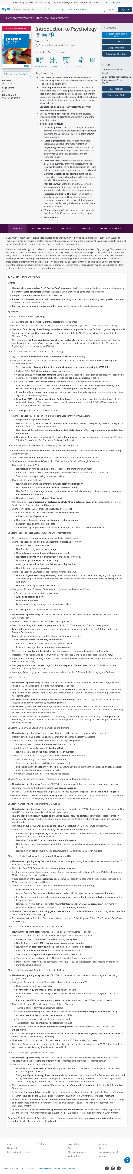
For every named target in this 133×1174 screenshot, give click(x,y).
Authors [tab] (87, 228)
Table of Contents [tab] (41, 228)
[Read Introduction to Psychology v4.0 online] (16, 47)
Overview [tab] (17, 228)
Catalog (60, 9)
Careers (101, 1148)
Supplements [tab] (66, 228)
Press (70, 1148)
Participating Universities (18, 1152)
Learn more (115, 2)
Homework (12, 1148)
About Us (102, 1144)
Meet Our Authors (76, 1152)
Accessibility (73, 1144)
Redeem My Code (116, 95)
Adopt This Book (116, 47)
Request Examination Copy (116, 34)
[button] (40, 61)
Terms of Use (44, 1168)
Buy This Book (116, 88)
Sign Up (125, 9)
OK (106, 2)
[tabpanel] (66, 681)
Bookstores (43, 1144)
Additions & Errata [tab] (110, 228)
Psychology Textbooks (19, 18)
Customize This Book (116, 54)
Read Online (116, 41)
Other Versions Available (16, 74)
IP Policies (69, 1168)
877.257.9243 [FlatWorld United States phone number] (28, 1168)
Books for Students (77, 9)
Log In (110, 9)
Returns (102, 1156)
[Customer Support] (127, 1162)
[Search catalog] (48, 9)
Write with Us (74, 1156)
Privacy (58, 1168)
